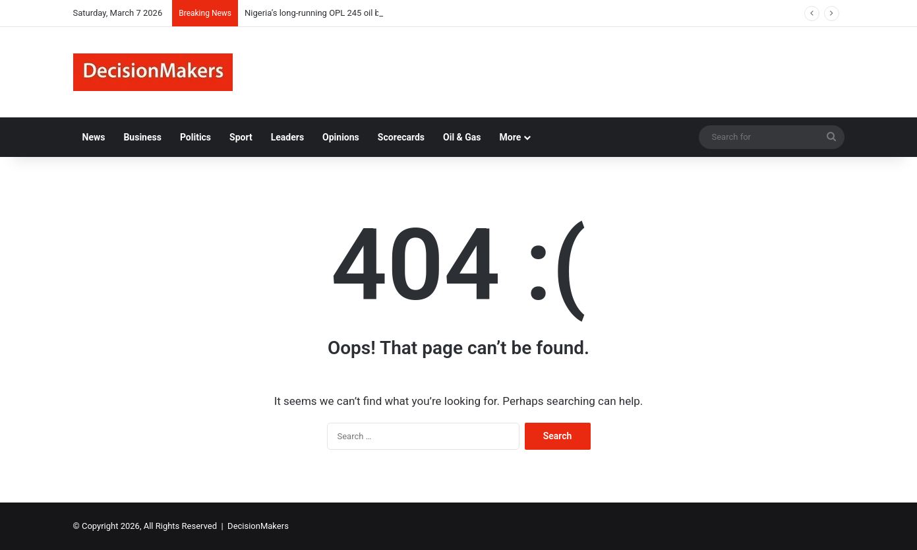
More (510, 137)
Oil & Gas (462, 137)
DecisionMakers (258, 526)
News (93, 137)
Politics (195, 137)
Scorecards (401, 137)
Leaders (287, 137)
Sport (240, 137)
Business (142, 137)
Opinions (340, 137)
